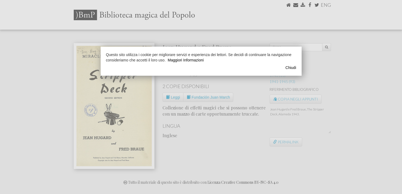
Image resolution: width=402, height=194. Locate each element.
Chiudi (290, 67)
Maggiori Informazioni (186, 60)
